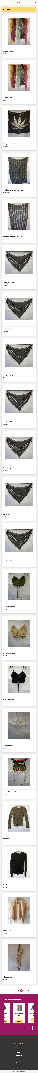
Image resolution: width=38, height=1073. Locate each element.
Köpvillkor (19, 1047)
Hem (19, 1041)
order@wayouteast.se (19, 1062)
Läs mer (4, 1021)
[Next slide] (36, 1013)
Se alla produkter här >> (23, 1028)
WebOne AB (24, 1071)
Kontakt (19, 1045)
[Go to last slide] (2, 1013)
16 (28, 990)
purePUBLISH (17, 1071)
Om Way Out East (19, 1043)
